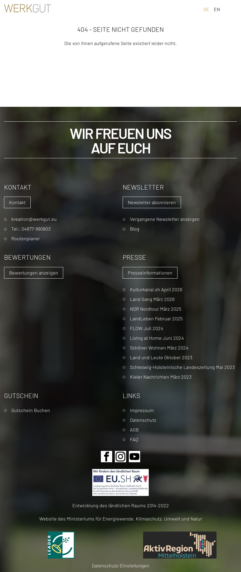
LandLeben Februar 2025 (156, 318)
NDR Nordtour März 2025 (155, 309)
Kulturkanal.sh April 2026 (156, 289)
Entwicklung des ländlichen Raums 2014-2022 (120, 505)
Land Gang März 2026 (152, 299)
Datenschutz (143, 420)
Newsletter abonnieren (152, 202)
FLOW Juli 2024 (146, 328)
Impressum (142, 410)
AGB (134, 429)
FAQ (134, 439)
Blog (134, 228)
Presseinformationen (150, 272)
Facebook (106, 456)
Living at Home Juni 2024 (157, 338)
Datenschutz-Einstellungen (120, 565)
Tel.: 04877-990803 (31, 228)
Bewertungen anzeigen (33, 272)
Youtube (134, 456)
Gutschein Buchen (30, 410)
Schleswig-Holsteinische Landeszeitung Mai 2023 (182, 367)
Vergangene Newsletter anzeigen (165, 219)
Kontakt (17, 202)
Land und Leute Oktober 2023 (161, 357)
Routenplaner (25, 238)
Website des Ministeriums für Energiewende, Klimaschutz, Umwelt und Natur (120, 518)
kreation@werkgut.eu (34, 219)
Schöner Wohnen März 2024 (159, 347)
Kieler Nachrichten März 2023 (161, 377)
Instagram (120, 456)
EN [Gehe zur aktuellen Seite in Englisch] (217, 9)
